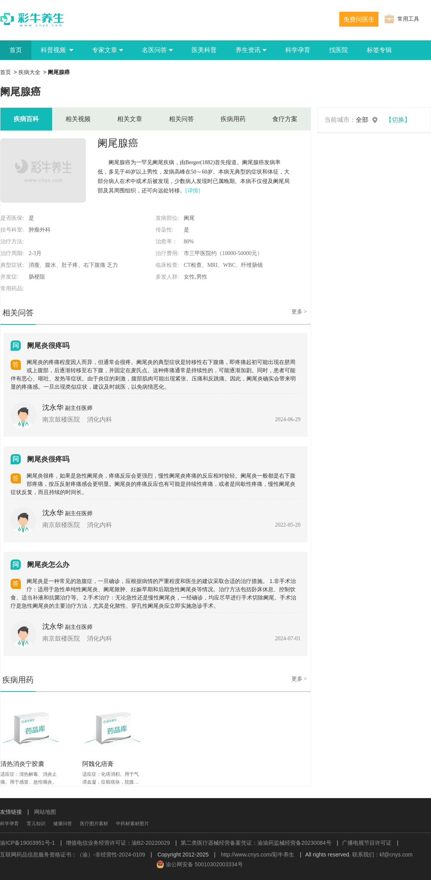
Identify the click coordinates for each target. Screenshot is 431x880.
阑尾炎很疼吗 (48, 345)
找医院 (338, 50)
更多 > (299, 312)
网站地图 (45, 812)
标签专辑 (379, 50)
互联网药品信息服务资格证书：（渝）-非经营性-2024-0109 (72, 854)
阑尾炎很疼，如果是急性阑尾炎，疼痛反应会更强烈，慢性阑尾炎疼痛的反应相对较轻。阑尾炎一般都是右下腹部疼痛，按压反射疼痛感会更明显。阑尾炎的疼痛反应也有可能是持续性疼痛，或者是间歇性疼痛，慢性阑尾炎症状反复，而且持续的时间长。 (153, 484)
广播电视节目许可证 (366, 843)
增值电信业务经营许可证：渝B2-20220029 (118, 843)
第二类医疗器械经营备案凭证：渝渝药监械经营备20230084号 (256, 843)
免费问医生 (359, 19)
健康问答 (62, 823)
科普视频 (57, 50)
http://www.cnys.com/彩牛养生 (257, 854)
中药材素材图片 (132, 823)
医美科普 (204, 50)
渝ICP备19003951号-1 (27, 843)
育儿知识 (36, 823)
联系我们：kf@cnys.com (382, 854)
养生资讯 (250, 50)
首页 (15, 50)
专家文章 (107, 50)
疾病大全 (29, 72)
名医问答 (157, 50)
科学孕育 (297, 50)
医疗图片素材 (94, 823)
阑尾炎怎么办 (48, 565)
